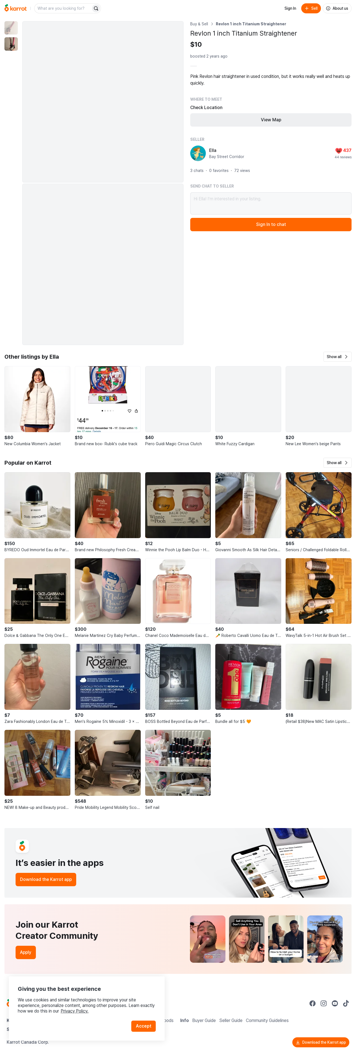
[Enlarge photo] (103, 102)
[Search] (96, 8)
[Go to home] (15, 8)
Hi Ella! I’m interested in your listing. (271, 203)
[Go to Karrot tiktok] (346, 1003)
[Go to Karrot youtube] (335, 1003)
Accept (143, 1026)
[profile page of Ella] (198, 153)
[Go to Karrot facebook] (312, 1003)
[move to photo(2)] (11, 44)
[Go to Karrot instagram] (323, 1003)
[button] (337, 357)
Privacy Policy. (74, 1011)
